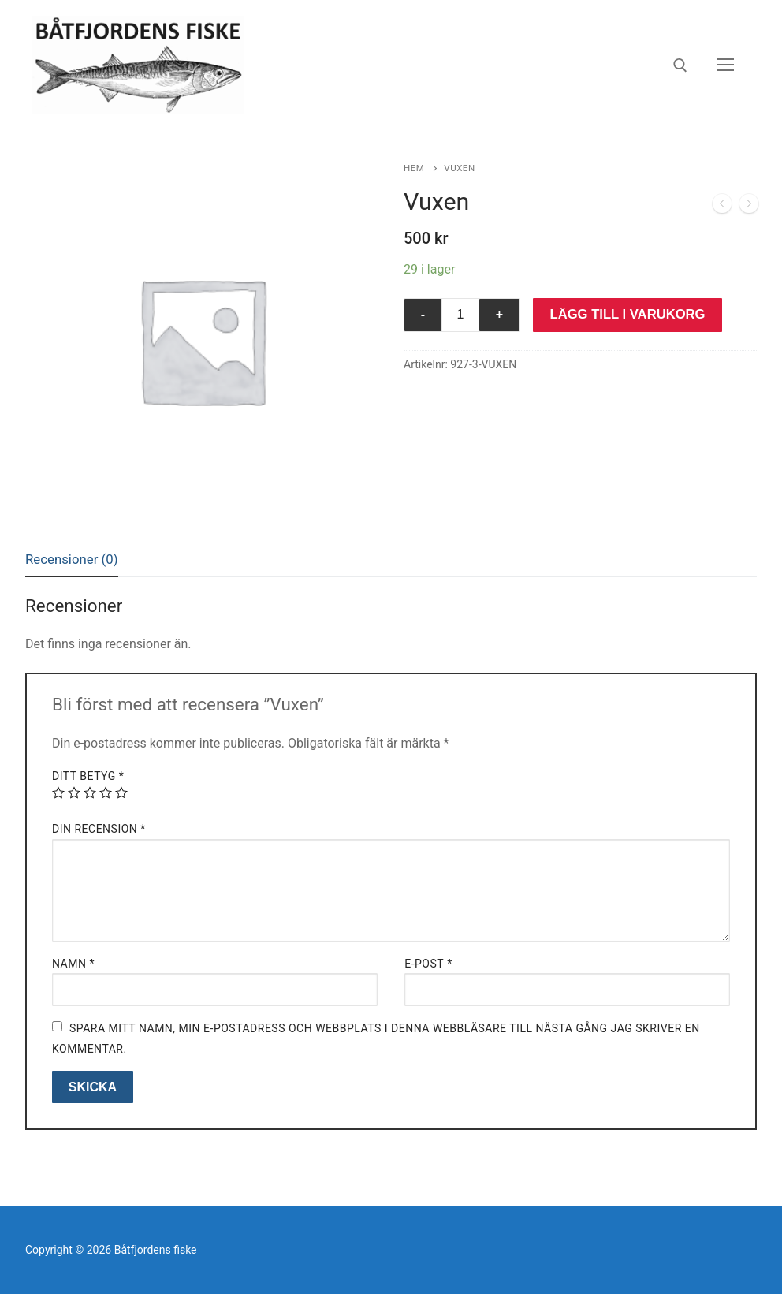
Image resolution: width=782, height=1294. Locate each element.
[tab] (71, 559)
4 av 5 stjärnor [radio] (105, 792)
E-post (428, 963)
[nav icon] (725, 65)
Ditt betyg (88, 776)
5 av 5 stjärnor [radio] (121, 792)
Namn (73, 963)
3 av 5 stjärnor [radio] (90, 792)
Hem (414, 167)
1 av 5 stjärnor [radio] (58, 792)
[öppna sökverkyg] (680, 65)
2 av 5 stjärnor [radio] (74, 792)
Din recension (99, 828)
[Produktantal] (460, 315)
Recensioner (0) (71, 559)
